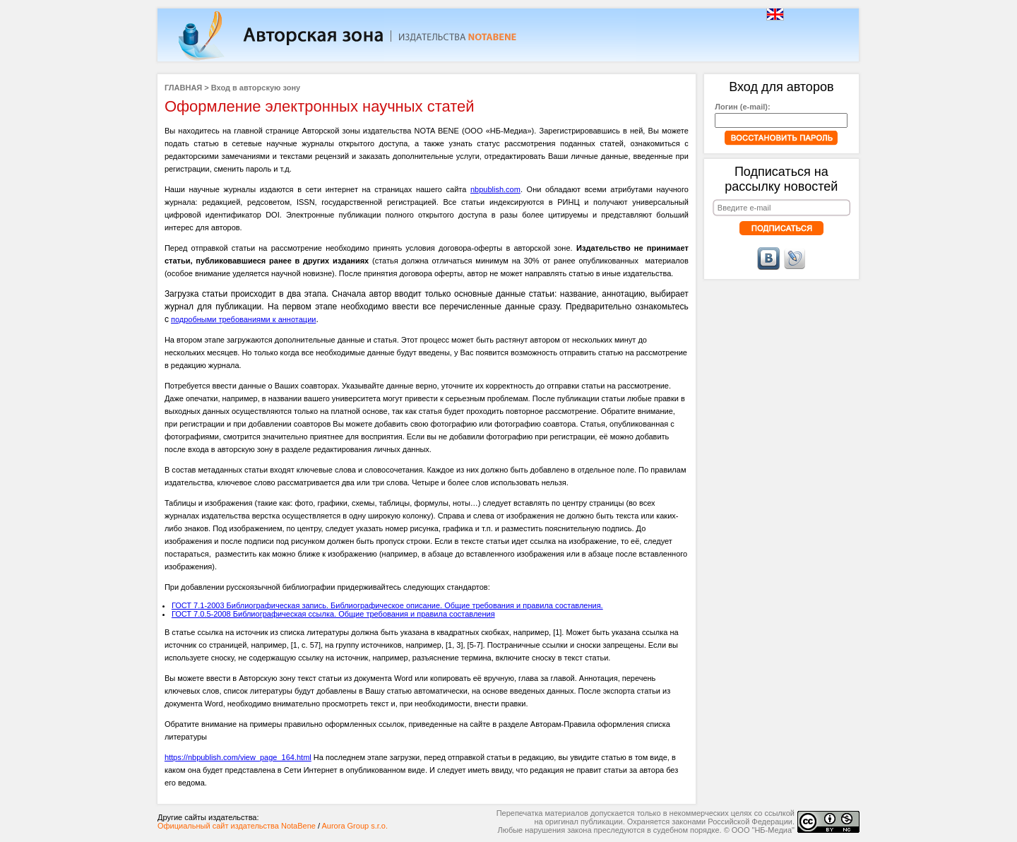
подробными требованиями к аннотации (243, 319)
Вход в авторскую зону (255, 87)
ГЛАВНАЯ (183, 87)
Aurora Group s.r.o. (354, 826)
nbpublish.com (495, 189)
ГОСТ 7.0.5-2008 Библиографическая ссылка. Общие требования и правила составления (333, 614)
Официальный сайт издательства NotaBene (236, 826)
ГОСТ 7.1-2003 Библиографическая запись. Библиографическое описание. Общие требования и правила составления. (387, 605)
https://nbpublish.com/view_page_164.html (238, 757)
